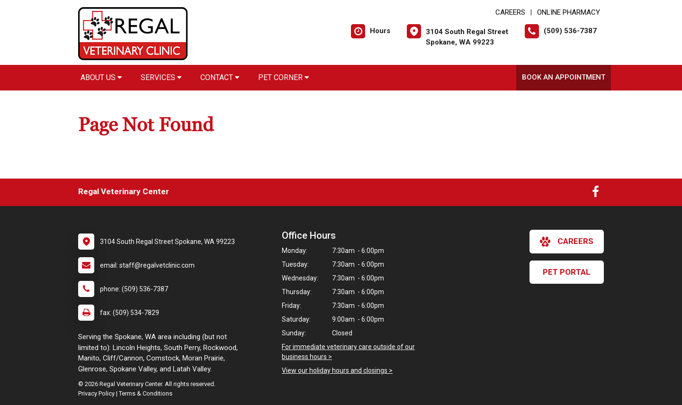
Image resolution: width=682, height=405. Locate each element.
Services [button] (161, 77)
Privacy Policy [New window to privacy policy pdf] (96, 393)
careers (566, 241)
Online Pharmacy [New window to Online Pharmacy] (568, 12)
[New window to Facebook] (595, 194)
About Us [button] (101, 77)
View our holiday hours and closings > (337, 370)
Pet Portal (567, 272)
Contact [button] (219, 77)
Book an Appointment (563, 77)
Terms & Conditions (145, 393)
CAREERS (510, 12)
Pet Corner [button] (283, 77)
